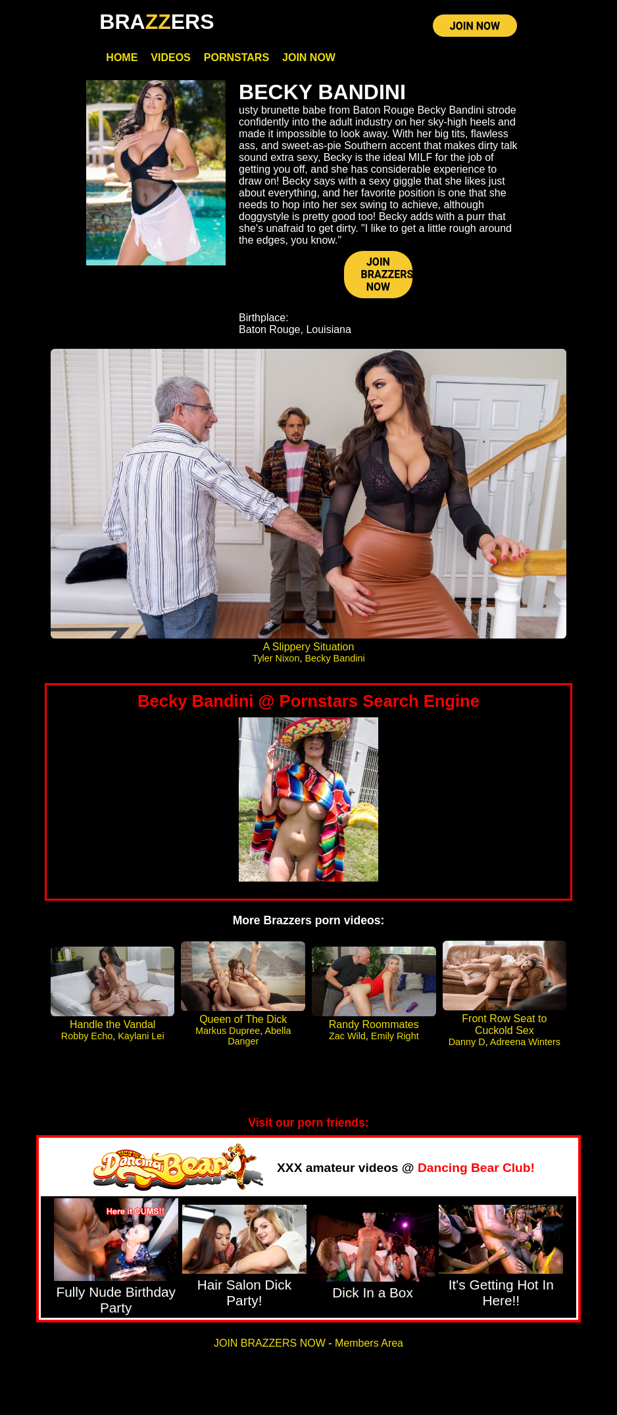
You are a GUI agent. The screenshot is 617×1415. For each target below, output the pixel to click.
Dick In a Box (372, 1292)
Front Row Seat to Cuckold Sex (504, 1024)
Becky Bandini (334, 658)
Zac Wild (347, 1036)
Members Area (369, 1343)
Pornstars (236, 57)
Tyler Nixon (275, 658)
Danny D (467, 1042)
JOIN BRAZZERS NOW (387, 274)
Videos (170, 57)
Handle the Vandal (112, 1024)
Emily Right (395, 1036)
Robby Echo (86, 1036)
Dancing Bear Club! (476, 1168)
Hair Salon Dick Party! (244, 1292)
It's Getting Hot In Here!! (501, 1292)
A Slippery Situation (309, 646)
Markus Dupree (227, 1030)
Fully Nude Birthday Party (115, 1299)
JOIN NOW (475, 26)
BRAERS (156, 22)
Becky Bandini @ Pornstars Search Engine (308, 701)
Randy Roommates (374, 1024)
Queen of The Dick (243, 1019)
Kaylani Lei (141, 1036)
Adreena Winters (525, 1042)
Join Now (308, 57)
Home (121, 57)
